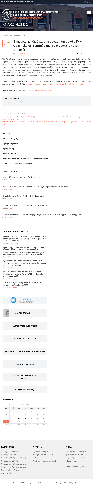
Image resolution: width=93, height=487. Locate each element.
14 (25, 418)
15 (31, 418)
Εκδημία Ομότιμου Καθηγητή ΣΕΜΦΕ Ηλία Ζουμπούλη (23, 196)
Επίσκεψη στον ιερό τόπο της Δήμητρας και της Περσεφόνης (25, 205)
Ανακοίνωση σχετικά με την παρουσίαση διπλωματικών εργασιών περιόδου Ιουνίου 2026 (23, 284)
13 (19, 418)
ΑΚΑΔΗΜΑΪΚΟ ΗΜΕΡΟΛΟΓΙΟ (25, 326)
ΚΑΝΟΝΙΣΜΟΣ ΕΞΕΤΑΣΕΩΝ (25, 339)
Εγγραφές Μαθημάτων (41, 452)
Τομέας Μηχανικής (9, 153)
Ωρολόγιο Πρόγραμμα (9, 452)
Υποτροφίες (13, 257)
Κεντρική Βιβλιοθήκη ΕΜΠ (74, 458)
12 (13, 418)
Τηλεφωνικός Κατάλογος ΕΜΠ (76, 455)
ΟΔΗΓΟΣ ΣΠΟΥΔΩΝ (23, 313)
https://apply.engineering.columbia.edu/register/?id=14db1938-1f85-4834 (56, 84)
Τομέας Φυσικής (8, 149)
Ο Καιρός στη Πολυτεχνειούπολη (13, 467)
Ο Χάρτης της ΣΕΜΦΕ (9, 461)
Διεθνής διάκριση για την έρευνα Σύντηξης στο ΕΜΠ (21, 177)
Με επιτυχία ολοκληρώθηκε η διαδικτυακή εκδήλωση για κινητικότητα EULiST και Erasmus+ (36, 187)
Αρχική (6, 35)
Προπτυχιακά (14, 287)
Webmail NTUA (70, 461)
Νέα (11, 179)
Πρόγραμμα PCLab (8, 455)
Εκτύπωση (79, 53)
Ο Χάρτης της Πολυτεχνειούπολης (14, 464)
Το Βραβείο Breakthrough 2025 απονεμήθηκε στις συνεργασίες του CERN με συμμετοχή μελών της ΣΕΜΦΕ (42, 215)
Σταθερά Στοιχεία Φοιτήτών (43, 455)
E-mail (88, 53)
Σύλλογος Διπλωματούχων (25, 390)
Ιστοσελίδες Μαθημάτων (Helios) (13, 458)
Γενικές (25, 35)
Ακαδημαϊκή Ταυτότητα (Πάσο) (44, 461)
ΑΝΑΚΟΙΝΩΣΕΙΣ (15, 35)
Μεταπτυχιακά (14, 243)
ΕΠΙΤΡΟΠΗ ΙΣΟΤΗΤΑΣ (25, 364)
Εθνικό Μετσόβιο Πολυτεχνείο (76, 452)
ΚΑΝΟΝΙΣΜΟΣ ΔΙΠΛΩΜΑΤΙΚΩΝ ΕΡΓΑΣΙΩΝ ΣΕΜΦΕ (25, 351)
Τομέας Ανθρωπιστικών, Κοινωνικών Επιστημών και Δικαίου (25, 158)
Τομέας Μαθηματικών (10, 144)
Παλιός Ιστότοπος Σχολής (74, 467)
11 (6, 418)
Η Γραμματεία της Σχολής (11, 139)
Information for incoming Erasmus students (17, 2)
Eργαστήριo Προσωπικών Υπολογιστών (17, 163)
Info (8, 102)
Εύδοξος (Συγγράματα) (41, 458)
